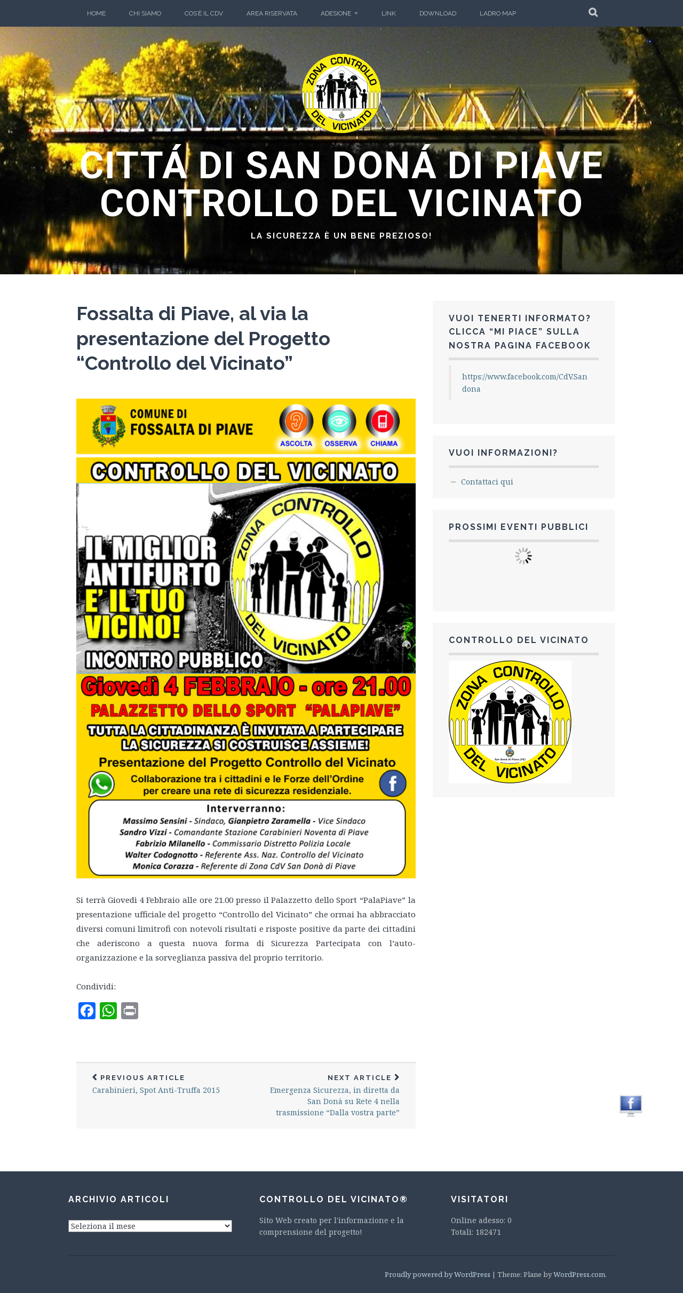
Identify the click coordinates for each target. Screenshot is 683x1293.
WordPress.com (579, 1274)
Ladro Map (498, 13)
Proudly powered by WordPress (437, 1274)
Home (96, 13)
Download (437, 13)
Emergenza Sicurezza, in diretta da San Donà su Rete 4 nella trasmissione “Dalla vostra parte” (331, 1096)
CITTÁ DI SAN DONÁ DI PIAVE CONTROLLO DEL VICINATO (341, 184)
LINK (389, 13)
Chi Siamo (145, 13)
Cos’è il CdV (204, 13)
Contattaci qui (487, 482)
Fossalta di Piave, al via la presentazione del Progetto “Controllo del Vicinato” (203, 338)
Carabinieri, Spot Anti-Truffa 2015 (161, 1085)
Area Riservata (272, 13)
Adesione (336, 13)
